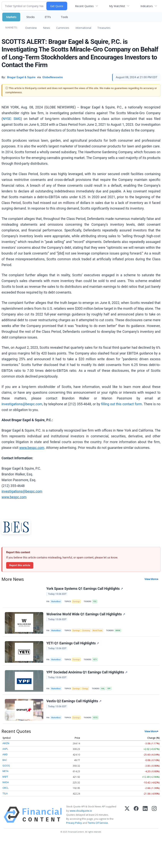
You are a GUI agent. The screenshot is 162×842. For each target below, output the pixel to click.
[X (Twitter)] (127, 817)
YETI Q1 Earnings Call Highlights (73, 644)
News (46, 28)
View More (150, 579)
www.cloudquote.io (81, 813)
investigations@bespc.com (22, 404)
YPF (110, 690)
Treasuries (103, 28)
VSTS (96, 720)
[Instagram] (154, 817)
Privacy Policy (74, 825)
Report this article (19, 565)
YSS (95, 602)
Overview (31, 28)
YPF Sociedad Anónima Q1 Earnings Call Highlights (87, 674)
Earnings (77, 602)
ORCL (5, 790)
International (83, 28)
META (5, 774)
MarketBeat (56, 602)
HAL (104, 690)
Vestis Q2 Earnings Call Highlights (74, 704)
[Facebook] (136, 817)
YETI (96, 661)
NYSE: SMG (12, 119)
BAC (5, 763)
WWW (119, 631)
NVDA (6, 785)
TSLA (5, 796)
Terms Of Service (98, 825)
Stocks (30, 17)
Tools (64, 17)
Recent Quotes (84, 6)
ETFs (48, 17)
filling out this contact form (121, 404)
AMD (5, 757)
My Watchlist (117, 6)
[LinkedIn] (145, 817)
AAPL (5, 751)
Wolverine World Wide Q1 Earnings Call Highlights (86, 615)
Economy (87, 631)
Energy (86, 690)
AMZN (6, 746)
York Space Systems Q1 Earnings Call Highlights (85, 589)
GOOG (6, 768)
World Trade (99, 631)
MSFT (5, 779)
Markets (11, 17)
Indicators (146, 6)
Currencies (62, 28)
